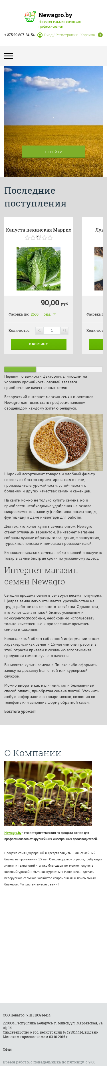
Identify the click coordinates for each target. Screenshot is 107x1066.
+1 (64, 330)
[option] (53, 121)
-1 (39, 330)
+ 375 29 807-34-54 (19, 34)
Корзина (87, 34)
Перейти (53, 151)
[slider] (38, 237)
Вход (48, 34)
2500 (35, 314)
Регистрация (67, 34)
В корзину (38, 344)
